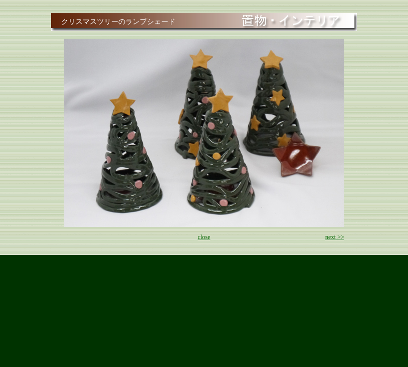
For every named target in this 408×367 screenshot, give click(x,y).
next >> (334, 237)
